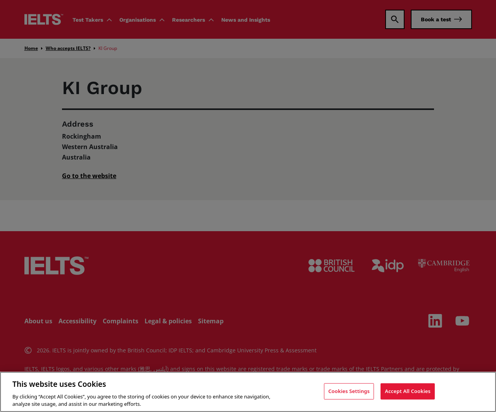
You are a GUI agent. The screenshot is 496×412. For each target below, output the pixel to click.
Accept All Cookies (408, 391)
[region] (248, 392)
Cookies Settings (349, 391)
